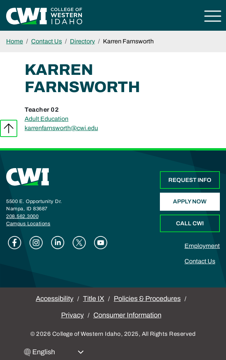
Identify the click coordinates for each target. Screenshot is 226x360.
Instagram (36, 242)
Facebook (14, 242)
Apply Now (189, 201)
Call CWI (190, 223)
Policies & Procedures (147, 298)
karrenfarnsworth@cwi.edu (61, 128)
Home (14, 41)
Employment (202, 246)
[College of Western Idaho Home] (44, 15)
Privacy (72, 315)
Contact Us (46, 41)
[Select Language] (58, 352)
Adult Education (46, 119)
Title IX (93, 298)
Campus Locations (28, 223)
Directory (82, 41)
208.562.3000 (22, 216)
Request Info (189, 180)
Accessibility (54, 298)
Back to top (8, 128)
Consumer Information (127, 315)
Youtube (100, 242)
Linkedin (57, 242)
